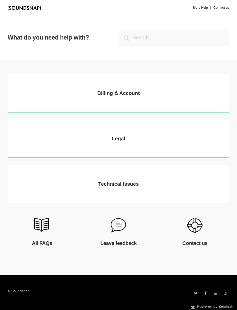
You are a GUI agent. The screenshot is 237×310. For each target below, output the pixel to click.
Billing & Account (118, 93)
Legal (118, 138)
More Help (200, 7)
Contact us (221, 7)
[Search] (174, 38)
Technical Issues (118, 184)
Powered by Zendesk (215, 306)
